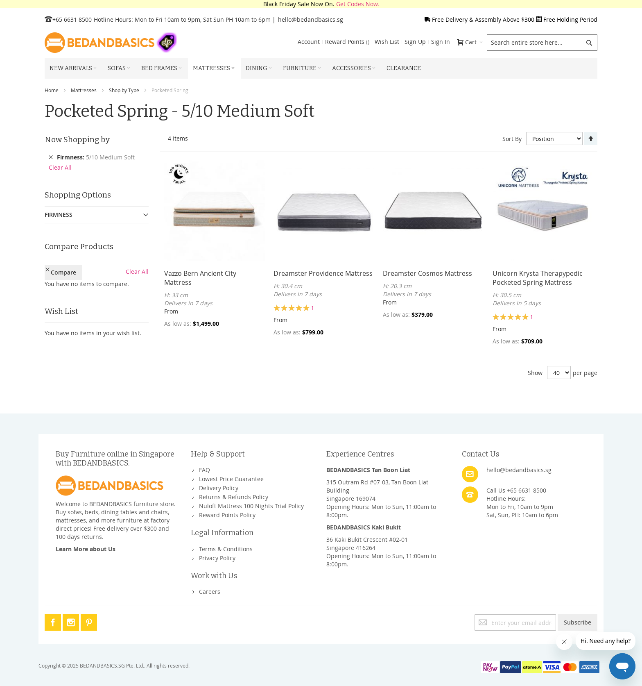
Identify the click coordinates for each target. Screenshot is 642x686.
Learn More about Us (85, 549)
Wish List (387, 41)
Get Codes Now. (357, 4)
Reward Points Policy (227, 515)
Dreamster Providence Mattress (323, 273)
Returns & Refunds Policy (233, 497)
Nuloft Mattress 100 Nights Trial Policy (251, 506)
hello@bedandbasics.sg (310, 19)
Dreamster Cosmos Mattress (427, 273)
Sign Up (415, 41)
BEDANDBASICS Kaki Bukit (363, 527)
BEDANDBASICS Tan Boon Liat (368, 470)
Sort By (512, 139)
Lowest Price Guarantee (231, 479)
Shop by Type (124, 90)
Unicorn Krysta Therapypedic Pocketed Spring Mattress (538, 278)
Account (309, 41)
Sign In (440, 41)
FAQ (204, 470)
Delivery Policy (218, 488)
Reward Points (347, 41)
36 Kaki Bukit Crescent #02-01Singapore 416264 (367, 544)
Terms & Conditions (226, 549)
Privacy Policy (217, 558)
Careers (209, 591)
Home (52, 90)
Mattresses (84, 90)
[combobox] (542, 42)
